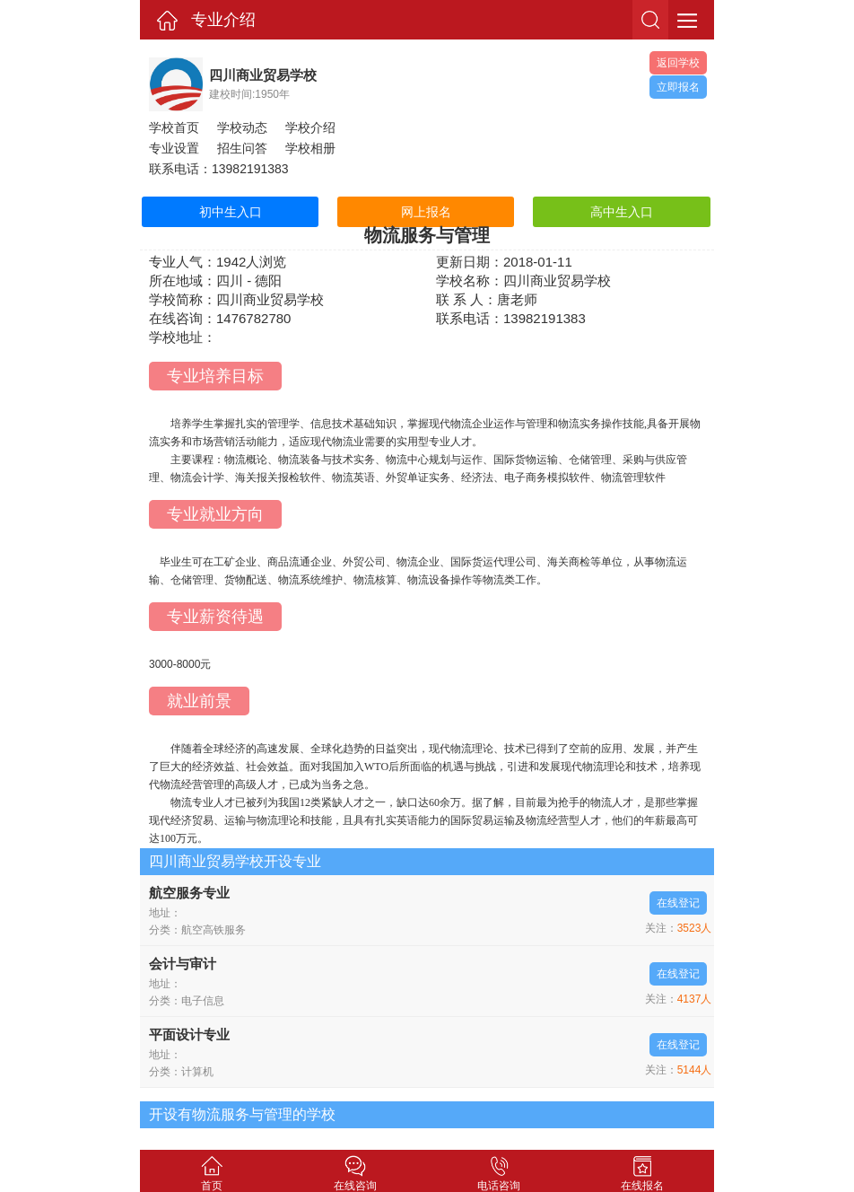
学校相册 (310, 148)
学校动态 (242, 127)
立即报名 (678, 87)
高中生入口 (621, 212)
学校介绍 (310, 127)
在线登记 (678, 903)
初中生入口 (230, 212)
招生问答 (242, 148)
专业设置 (174, 148)
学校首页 (174, 127)
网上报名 (426, 212)
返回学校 (678, 63)
